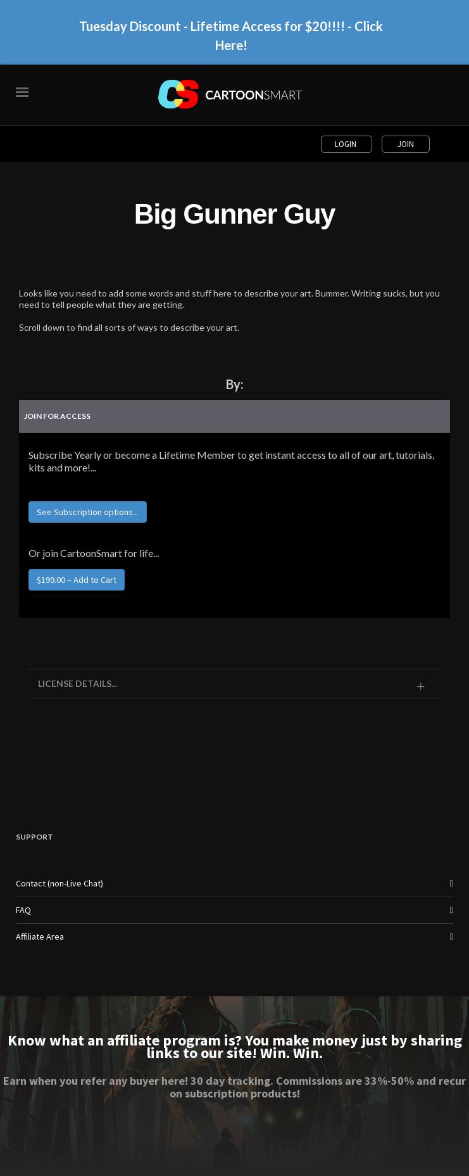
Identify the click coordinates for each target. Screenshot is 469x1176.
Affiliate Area (40, 936)
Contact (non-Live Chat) (59, 883)
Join (405, 144)
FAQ (23, 910)
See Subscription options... (88, 512)
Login (346, 144)
